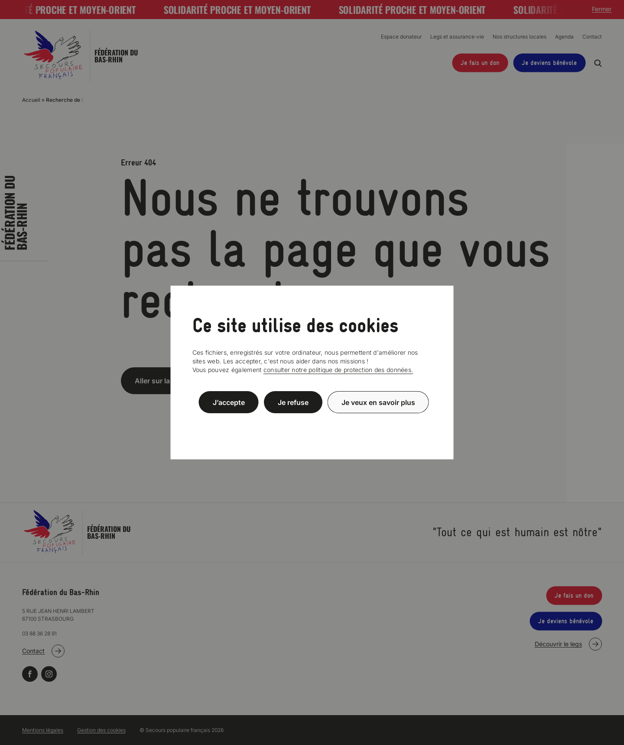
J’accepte (229, 402)
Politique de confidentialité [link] (312, 423)
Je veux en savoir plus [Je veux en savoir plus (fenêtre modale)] (378, 402)
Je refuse (293, 402)
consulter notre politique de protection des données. (338, 369)
